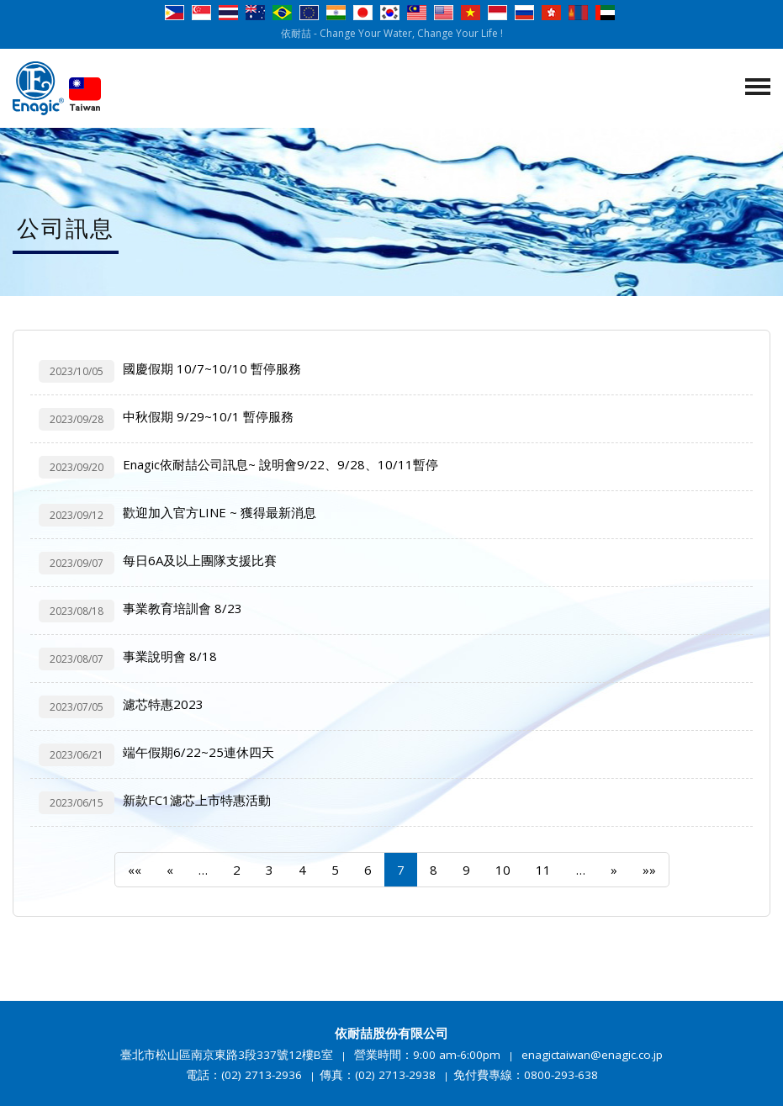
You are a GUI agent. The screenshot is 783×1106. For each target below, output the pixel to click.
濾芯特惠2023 (163, 704)
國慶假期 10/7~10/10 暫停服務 (212, 368)
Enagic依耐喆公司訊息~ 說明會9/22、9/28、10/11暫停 (280, 464)
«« (134, 869)
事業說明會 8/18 (170, 656)
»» (649, 869)
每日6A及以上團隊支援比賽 (200, 560)
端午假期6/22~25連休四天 (198, 752)
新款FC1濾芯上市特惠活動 (197, 799)
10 (503, 869)
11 (543, 869)
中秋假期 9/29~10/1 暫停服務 (208, 416)
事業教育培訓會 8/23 (182, 608)
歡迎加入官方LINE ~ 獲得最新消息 (219, 512)
